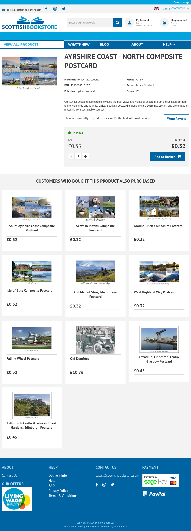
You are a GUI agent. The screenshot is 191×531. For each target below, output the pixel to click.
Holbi (97, 526)
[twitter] (62, 9)
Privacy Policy (58, 490)
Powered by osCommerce (114, 526)
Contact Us (9, 475)
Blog (105, 36)
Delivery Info (58, 475)
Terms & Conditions (63, 495)
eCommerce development (77, 526)
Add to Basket (165, 157)
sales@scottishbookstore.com (24, 9)
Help (52, 480)
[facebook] (45, 9)
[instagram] (53, 9)
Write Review (176, 119)
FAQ (52, 485)
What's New (80, 36)
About (137, 36)
